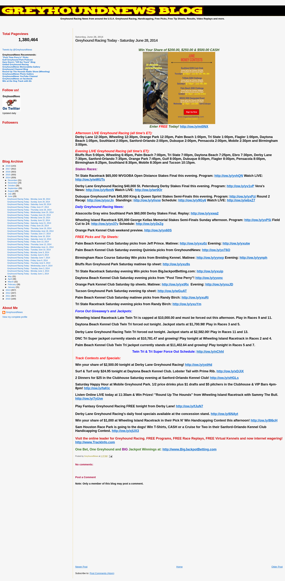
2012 (8, 293)
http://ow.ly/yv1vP (240, 186)
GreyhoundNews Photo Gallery (18, 74)
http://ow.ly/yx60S (158, 230)
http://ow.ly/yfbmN (100, 190)
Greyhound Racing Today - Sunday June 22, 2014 (28, 220)
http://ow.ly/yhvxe (147, 200)
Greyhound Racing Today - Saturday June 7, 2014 (28, 258)
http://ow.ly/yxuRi (195, 297)
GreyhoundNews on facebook (17, 78)
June (10, 196)
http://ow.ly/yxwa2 (204, 213)
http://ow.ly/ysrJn (100, 200)
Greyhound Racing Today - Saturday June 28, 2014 (29, 204)
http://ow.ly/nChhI (210, 351)
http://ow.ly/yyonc (209, 278)
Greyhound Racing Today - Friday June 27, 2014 (28, 207)
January (12, 287)
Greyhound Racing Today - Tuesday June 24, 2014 (29, 215)
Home (179, 566)
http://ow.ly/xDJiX (230, 371)
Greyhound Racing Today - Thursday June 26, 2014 (29, 210)
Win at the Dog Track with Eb (17, 81)
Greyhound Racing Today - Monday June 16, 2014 (28, 236)
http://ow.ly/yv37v (104, 224)
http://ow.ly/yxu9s (176, 264)
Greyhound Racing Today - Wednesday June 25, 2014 (30, 212)
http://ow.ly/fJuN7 (189, 406)
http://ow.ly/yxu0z (193, 243)
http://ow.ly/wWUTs (90, 179)
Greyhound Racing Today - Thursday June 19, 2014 (29, 228)
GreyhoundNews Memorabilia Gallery (21, 67)
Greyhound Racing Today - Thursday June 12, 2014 (29, 244)
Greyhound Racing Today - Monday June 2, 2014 (28, 271)
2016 (8, 171)
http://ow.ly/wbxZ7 (241, 200)
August (11, 191)
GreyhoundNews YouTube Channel (20, 76)
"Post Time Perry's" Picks (15, 57)
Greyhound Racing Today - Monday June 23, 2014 (28, 217)
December (13, 180)
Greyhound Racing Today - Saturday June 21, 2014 (29, 223)
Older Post (277, 566)
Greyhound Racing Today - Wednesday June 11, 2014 (30, 247)
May (10, 276)
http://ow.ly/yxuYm (186, 304)
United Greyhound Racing (15, 64)
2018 (8, 166)
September (13, 188)
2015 (8, 174)
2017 (8, 169)
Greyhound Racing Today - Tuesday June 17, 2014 (29, 234)
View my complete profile (14, 317)
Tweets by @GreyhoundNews (17, 49)
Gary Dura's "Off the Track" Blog (18, 62)
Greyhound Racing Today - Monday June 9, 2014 (28, 252)
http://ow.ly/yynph (253, 257)
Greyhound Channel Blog (15, 69)
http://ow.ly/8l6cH (264, 420)
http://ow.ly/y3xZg (149, 224)
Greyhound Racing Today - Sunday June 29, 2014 (28, 202)
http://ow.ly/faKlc (97, 388)
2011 (8, 296)
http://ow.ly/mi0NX (194, 126)
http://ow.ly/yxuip (210, 271)
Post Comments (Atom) (102, 573)
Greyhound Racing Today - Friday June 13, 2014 (28, 242)
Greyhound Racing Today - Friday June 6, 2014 (27, 260)
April (10, 279)
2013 (8, 290)
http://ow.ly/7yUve (89, 398)
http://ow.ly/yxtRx (175, 284)
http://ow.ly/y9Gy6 (192, 200)
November (13, 183)
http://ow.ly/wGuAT (172, 291)
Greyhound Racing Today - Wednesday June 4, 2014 (29, 266)
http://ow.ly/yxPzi (242, 196)
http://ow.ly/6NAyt (224, 414)
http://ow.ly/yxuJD (219, 284)
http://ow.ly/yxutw (236, 243)
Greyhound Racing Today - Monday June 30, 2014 (28, 199)
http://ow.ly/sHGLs (224, 378)
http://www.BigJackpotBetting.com (189, 449)
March (11, 282)
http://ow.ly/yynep (210, 257)
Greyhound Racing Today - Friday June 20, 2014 (28, 225)
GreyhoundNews (14, 312)
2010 (8, 299)
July (10, 194)
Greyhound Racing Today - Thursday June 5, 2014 (28, 263)
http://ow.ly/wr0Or (148, 190)
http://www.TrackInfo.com (95, 442)
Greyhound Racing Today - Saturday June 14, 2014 (29, 239)
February (12, 284)
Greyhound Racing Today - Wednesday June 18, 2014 (30, 231)
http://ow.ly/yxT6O (216, 250)
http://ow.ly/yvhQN (228, 176)
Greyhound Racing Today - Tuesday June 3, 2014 (28, 268)
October (12, 185)
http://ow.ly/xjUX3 (125, 431)
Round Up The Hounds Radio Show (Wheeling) (26, 71)
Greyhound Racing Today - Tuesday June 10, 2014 (29, 250)
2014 (8, 177)
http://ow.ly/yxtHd (198, 365)
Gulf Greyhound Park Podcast (17, 59)
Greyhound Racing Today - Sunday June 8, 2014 (28, 255)
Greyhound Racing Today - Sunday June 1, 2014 (28, 274)
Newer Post (81, 566)
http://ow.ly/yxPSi (257, 220)
